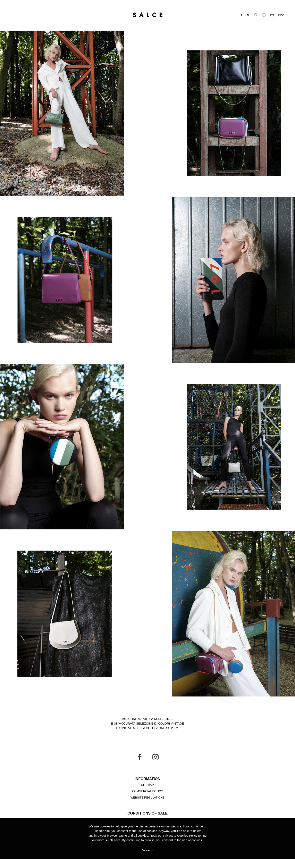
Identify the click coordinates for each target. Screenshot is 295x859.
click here (113, 840)
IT (241, 15)
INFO (281, 15)
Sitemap (147, 784)
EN (247, 15)
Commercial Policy (147, 791)
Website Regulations (147, 797)
